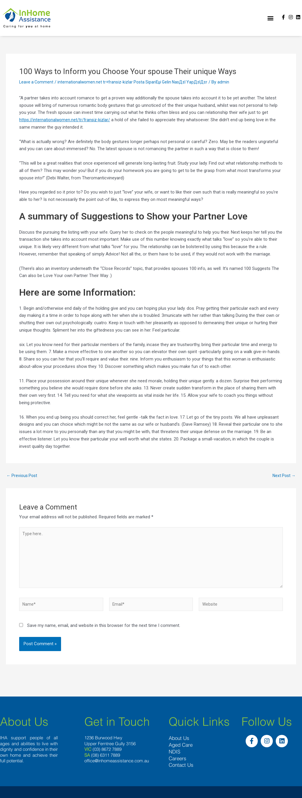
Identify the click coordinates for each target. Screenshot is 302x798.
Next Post (283, 475)
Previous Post (22, 475)
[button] (270, 18)
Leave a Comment (37, 82)
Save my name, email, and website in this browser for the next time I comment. (103, 631)
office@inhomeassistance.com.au (116, 765)
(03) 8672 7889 (107, 754)
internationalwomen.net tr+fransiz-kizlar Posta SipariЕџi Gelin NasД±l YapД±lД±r (137, 82)
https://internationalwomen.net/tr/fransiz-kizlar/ (65, 119)
